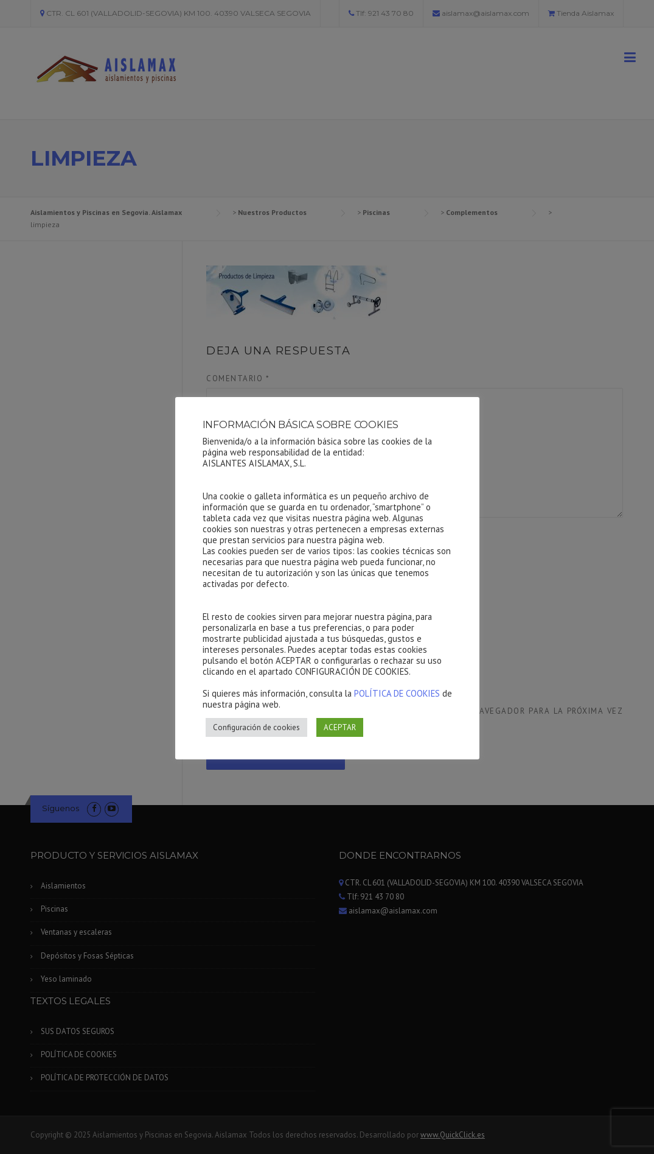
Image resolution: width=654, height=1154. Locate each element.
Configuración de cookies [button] (256, 727)
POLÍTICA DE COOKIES (397, 693)
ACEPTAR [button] (340, 727)
